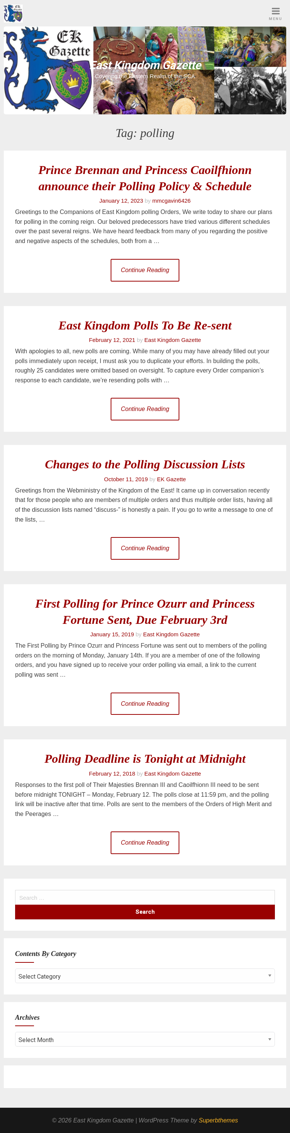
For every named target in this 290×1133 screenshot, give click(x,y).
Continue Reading (145, 270)
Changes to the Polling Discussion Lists (145, 464)
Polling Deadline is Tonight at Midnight (145, 758)
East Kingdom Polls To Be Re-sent (145, 325)
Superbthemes (218, 1120)
